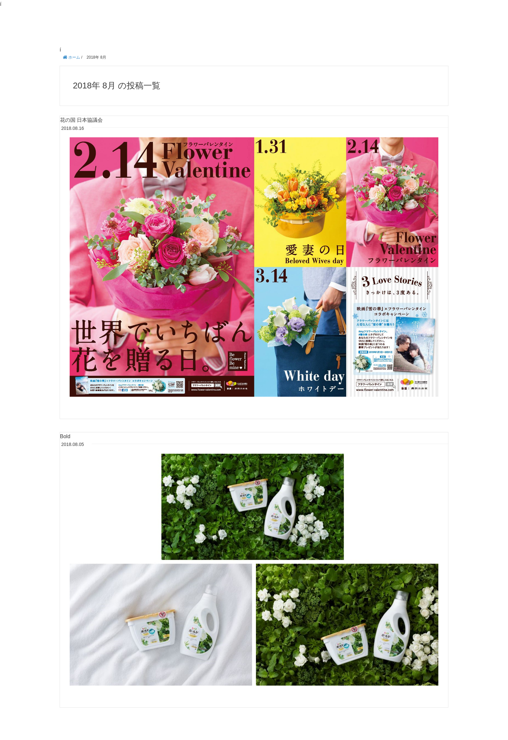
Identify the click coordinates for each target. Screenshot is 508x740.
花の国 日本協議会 (81, 120)
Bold (65, 436)
